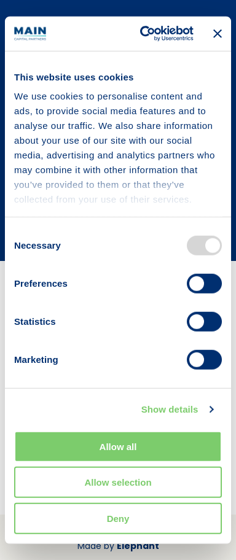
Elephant (138, 546)
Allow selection (117, 482)
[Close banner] (217, 33)
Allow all (118, 446)
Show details (170, 409)
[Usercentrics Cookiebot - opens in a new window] (144, 34)
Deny (118, 518)
